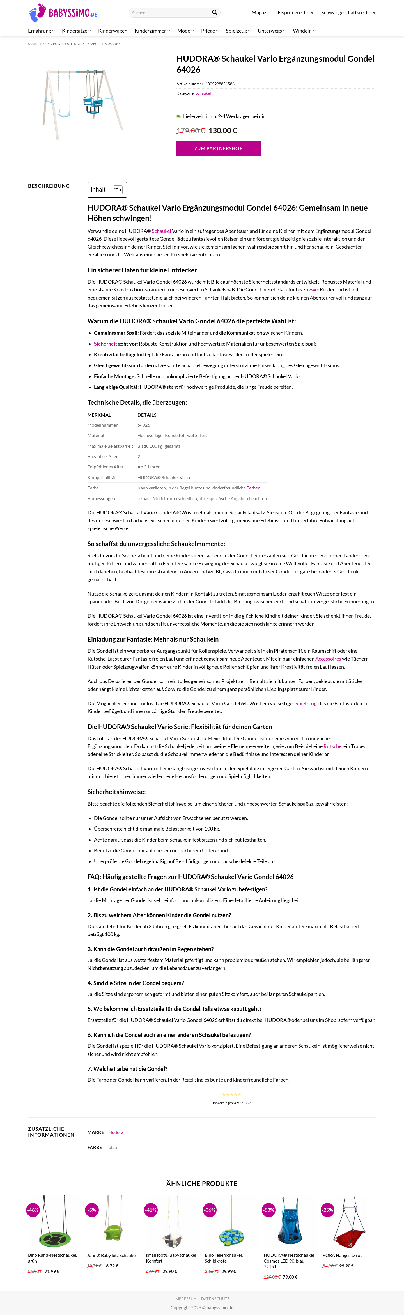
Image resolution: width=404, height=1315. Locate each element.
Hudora (116, 1132)
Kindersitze (76, 31)
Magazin (261, 12)
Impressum (185, 1298)
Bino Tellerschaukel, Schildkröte (224, 1257)
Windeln (304, 31)
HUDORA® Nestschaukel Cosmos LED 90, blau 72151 (289, 1260)
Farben (253, 487)
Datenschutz (215, 1298)
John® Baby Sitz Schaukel (112, 1255)
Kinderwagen (112, 31)
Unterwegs (272, 31)
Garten (292, 768)
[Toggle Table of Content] (115, 190)
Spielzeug (238, 31)
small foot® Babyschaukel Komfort (171, 1257)
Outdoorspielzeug (82, 44)
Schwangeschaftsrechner (348, 12)
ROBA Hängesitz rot (342, 1255)
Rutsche (332, 746)
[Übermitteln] (215, 13)
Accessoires (328, 659)
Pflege (210, 31)
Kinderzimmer (152, 31)
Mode (185, 31)
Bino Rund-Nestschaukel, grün (52, 1257)
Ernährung (41, 31)
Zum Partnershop (218, 148)
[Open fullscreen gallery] (147, 145)
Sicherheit (105, 344)
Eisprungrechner (296, 12)
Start (33, 44)
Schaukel (113, 44)
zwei (314, 290)
